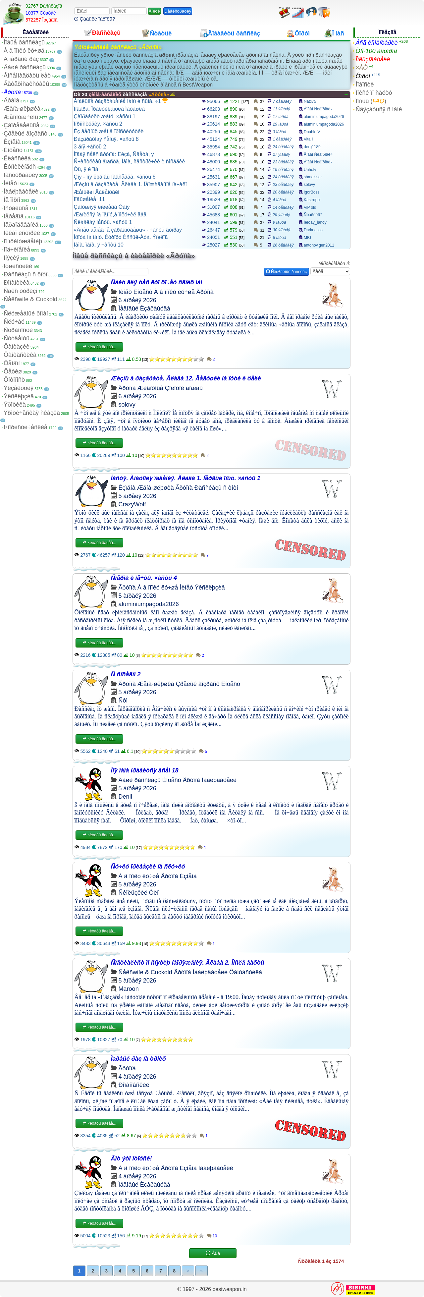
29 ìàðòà (281, 124)
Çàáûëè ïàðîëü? (94, 19)
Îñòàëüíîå (16, 208)
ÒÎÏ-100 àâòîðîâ (376, 51)
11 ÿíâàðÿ (281, 109)
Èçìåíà (12, 142)
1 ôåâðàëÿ (282, 139)
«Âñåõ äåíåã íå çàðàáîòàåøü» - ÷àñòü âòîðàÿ (128, 230)
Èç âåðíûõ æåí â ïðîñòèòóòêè (109, 131)
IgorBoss (311, 192)
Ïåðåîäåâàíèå (21, 224)
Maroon (129, 989)
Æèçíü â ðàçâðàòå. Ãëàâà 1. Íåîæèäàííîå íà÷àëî (130, 184)
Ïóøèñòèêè (18, 266)
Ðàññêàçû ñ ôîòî (25, 274)
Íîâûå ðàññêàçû (24, 42)
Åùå (213, 1253)
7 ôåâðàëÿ (282, 101)
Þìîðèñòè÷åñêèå (25, 427)
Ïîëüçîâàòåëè (372, 59)
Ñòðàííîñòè (18, 330)
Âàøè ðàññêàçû (25, 67)
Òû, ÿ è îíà (86, 169)
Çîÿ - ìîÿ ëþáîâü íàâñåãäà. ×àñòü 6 (115, 177)
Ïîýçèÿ (11, 257)
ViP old (310, 207)
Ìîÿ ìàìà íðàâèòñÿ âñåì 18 (145, 770)
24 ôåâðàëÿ (283, 146)
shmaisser (313, 177)
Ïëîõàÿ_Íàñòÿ (315, 222)
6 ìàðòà (279, 237)
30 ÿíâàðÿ (281, 230)
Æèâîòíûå (150, 388)
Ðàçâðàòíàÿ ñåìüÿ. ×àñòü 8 (106, 139)
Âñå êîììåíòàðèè (376, 42)
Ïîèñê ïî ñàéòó (373, 92)
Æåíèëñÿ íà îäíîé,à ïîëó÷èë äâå (110, 214)
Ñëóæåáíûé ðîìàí (26, 313)
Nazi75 (310, 101)
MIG (307, 237)
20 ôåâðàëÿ (283, 192)
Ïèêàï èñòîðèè (22, 233)
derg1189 (312, 146)
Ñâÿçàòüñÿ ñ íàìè (378, 109)
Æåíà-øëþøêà (22, 108)
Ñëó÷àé (14, 321)
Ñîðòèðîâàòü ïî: (334, 263)
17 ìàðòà (281, 116)
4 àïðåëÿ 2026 (137, 1076)
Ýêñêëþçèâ (19, 396)
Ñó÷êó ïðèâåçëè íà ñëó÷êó (148, 866)
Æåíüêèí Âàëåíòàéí (97, 192)
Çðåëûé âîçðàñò (25, 133)
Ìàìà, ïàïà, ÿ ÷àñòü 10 (99, 245)
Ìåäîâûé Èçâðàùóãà (144, 308)
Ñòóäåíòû (16, 338)
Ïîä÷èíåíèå (17, 249)
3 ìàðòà (279, 132)
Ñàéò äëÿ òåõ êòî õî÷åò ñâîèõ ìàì (156, 282)
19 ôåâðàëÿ (283, 169)
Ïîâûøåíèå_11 (89, 199)
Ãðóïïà (12, 92)
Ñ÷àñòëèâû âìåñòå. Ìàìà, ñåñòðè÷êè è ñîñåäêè (129, 161)
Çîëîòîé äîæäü (184, 388)
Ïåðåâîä (14, 216)
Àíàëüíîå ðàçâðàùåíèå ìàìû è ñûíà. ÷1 (121, 101)
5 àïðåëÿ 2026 (137, 496)
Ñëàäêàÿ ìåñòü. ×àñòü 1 (103, 222)
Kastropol (312, 199)
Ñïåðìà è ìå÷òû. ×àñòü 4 (144, 578)
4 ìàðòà (279, 199)
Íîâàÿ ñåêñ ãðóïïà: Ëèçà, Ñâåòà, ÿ (114, 154)
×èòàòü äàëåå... (99, 347)
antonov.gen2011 (319, 245)
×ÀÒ (361, 67)
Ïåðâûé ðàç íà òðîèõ (138, 1058)
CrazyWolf (132, 504)
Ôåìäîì (12, 363)
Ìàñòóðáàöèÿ (21, 175)
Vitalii (308, 139)
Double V (312, 132)
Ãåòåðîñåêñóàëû (26, 84)
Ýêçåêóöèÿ (18, 388)
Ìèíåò (10, 183)
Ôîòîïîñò (14, 379)
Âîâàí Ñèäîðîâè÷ (318, 109)
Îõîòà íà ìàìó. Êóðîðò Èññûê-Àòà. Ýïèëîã (121, 237)
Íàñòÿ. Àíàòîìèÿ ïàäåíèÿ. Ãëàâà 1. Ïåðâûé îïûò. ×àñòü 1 (186, 478)
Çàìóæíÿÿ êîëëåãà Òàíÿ (102, 207)
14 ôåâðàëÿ (283, 207)
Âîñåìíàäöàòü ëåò (27, 75)
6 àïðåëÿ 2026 (137, 300)
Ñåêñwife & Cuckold (30, 299)
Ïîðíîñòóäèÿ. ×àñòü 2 (98, 124)
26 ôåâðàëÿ (283, 245)
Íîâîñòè (364, 84)
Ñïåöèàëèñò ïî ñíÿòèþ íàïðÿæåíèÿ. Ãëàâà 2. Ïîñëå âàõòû (187, 962)
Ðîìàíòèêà (16, 282)
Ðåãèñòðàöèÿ (177, 11)
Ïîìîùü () (370, 101)
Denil (125, 796)
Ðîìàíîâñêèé (134, 1085)
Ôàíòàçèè (16, 346)
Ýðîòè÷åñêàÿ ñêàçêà (32, 413)
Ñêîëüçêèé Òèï (139, 892)
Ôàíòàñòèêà (20, 355)
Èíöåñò (13, 150)
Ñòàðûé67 (313, 214)
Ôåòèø (13, 371)
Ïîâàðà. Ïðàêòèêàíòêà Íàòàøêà (109, 109)
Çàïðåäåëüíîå (21, 125)
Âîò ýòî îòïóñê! (131, 1158)
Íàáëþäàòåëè (21, 191)
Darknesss (313, 230)
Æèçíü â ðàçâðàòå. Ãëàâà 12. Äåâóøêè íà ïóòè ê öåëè (186, 378)
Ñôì (123, 700)
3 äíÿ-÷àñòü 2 (90, 146)
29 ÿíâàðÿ (281, 214)
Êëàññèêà (17, 158)
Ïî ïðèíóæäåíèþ (23, 241)
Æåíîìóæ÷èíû (21, 117)
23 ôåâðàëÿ (283, 162)
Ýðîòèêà (15, 404)
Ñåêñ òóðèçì (20, 291)
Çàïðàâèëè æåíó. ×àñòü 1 (104, 116)
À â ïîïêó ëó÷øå (24, 50)
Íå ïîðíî (12, 200)
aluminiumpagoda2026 (324, 116)
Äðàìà (11, 100)
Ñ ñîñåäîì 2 (126, 674)
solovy (309, 184)
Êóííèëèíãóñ (20, 166)
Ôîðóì (362, 76)
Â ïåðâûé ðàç (21, 59)
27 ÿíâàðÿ (281, 154)
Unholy (310, 169)
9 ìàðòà (279, 222)
